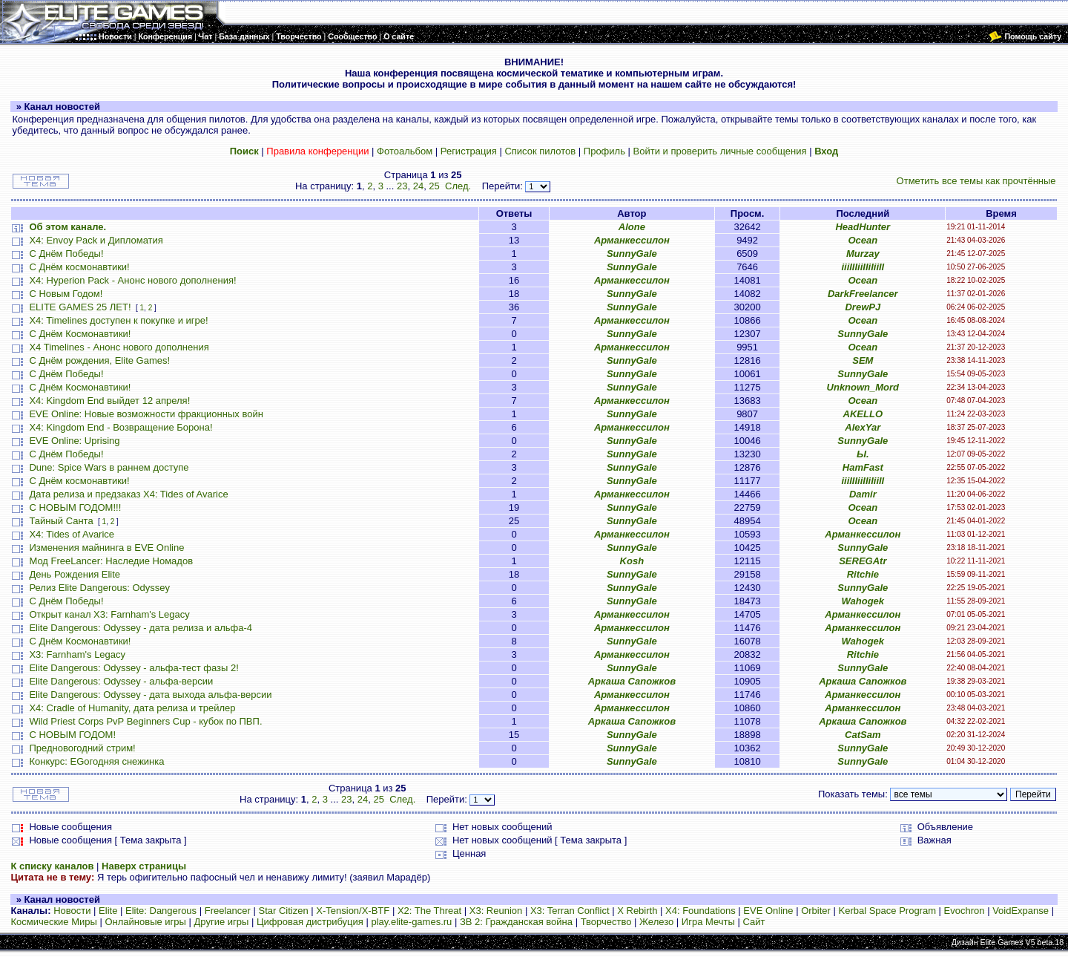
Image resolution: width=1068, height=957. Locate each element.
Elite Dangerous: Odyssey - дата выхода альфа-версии (150, 694)
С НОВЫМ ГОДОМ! (72, 734)
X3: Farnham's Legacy (77, 654)
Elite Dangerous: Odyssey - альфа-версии (121, 681)
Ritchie (863, 574)
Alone (632, 226)
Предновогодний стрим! (82, 748)
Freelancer (228, 910)
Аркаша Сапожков (632, 681)
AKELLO (863, 413)
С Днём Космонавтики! (80, 333)
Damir (863, 494)
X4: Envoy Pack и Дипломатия (95, 240)
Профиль (604, 151)
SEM (862, 360)
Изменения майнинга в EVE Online (106, 547)
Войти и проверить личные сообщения (720, 151)
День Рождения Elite (74, 574)
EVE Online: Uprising (74, 440)
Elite (108, 910)
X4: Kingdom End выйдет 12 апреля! (109, 400)
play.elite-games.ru (411, 921)
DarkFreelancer (863, 293)
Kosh (632, 560)
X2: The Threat (429, 910)
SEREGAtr (862, 560)
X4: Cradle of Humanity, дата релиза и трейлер (132, 707)
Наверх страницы (144, 866)
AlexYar (862, 427)
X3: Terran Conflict (570, 910)
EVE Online (768, 910)
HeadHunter (862, 226)
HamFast (863, 467)
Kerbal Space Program (887, 910)
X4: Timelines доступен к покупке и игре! (118, 320)
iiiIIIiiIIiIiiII (862, 266)
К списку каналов (51, 866)
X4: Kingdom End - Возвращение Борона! (120, 427)
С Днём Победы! (66, 253)
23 (402, 186)
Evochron (964, 910)
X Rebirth (637, 910)
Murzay (863, 253)
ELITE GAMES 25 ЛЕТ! (80, 307)
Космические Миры (53, 921)
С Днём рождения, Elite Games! (99, 360)
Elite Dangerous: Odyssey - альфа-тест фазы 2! (133, 667)
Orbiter (816, 910)
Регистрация (469, 151)
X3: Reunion (496, 910)
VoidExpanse (1020, 910)
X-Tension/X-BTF (352, 910)
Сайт (753, 921)
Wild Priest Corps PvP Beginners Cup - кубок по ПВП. (145, 721)
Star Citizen (283, 910)
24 (418, 186)
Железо (656, 921)
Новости (71, 910)
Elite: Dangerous (161, 910)
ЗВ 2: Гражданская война (516, 921)
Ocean (862, 240)
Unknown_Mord (863, 387)
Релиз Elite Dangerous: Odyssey (99, 587)
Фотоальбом (404, 151)
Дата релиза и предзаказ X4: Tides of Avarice (128, 494)
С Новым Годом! (65, 293)
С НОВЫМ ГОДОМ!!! (75, 507)
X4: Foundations (700, 910)
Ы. (863, 454)
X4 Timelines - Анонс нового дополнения (118, 347)
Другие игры (221, 921)
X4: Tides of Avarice (71, 534)
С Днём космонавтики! (79, 266)
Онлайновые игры (145, 921)
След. (458, 186)
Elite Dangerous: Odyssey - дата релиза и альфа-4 (140, 627)
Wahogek (863, 601)
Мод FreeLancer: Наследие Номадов (111, 560)
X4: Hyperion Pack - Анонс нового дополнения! (132, 280)
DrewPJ (862, 307)
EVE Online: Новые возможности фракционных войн (146, 413)
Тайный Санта (61, 520)
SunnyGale (632, 253)
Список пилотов (540, 151)
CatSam (862, 734)
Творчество (606, 921)
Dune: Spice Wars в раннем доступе (108, 467)
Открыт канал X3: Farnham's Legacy (109, 614)
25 (434, 186)
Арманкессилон (632, 240)
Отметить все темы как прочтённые (976, 180)
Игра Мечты (708, 921)
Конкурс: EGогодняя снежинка (96, 761)
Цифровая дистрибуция (310, 921)
